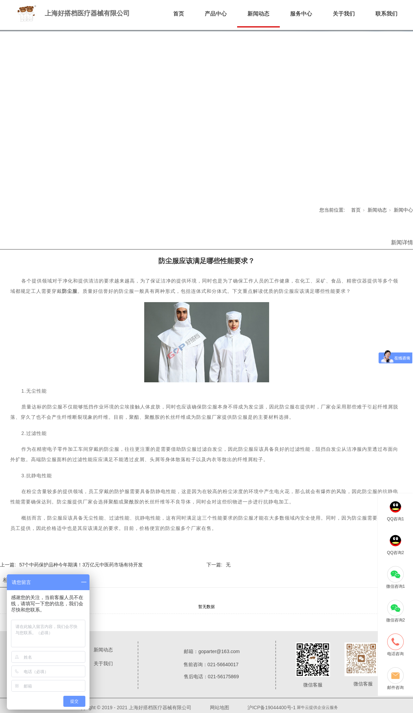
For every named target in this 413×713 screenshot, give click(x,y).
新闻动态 (258, 14)
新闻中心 (403, 210)
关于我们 (344, 14)
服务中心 (301, 14)
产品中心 (216, 14)
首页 (178, 14)
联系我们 (386, 14)
